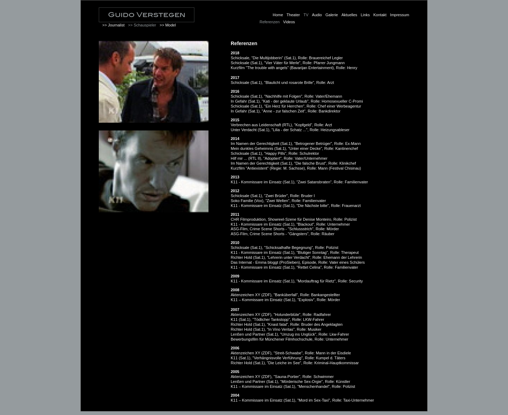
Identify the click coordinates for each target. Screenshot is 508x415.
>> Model (167, 25)
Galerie (331, 15)
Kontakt (379, 15)
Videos (289, 22)
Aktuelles (349, 15)
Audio (317, 15)
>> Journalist (113, 25)
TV (305, 15)
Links (365, 15)
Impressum (399, 15)
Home (278, 15)
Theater (293, 15)
